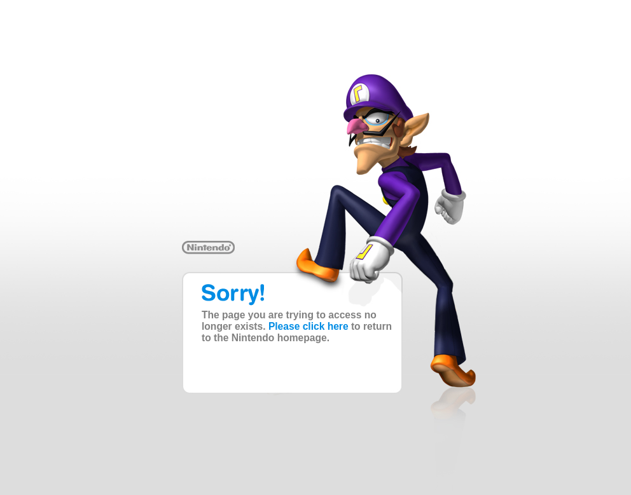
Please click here (308, 326)
